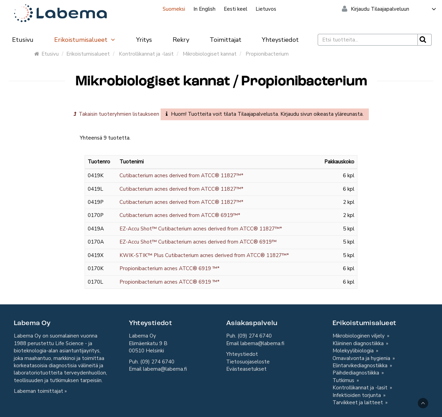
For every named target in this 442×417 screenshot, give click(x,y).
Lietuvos (266, 9)
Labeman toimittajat (38, 391)
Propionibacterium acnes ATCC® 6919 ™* (169, 268)
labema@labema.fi (165, 369)
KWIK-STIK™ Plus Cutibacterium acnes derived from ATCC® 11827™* (204, 255)
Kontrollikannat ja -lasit (146, 53)
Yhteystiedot (280, 40)
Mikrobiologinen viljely (359, 335)
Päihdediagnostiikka (357, 372)
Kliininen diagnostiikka (359, 343)
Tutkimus (344, 380)
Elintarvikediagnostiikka (361, 365)
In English (204, 9)
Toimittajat (225, 40)
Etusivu (22, 40)
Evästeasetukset (246, 369)
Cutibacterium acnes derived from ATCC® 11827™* (181, 175)
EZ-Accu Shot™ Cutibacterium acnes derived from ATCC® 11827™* (200, 228)
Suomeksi (174, 9)
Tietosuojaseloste (248, 361)
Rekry (181, 40)
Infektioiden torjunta (357, 395)
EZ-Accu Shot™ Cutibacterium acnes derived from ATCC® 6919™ (198, 241)
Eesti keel (235, 9)
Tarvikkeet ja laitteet (358, 402)
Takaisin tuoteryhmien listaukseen (116, 114)
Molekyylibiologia (354, 350)
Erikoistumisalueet (85, 40)
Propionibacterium (267, 53)
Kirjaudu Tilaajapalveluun (394, 9)
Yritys (144, 40)
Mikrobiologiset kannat (210, 53)
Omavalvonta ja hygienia (362, 358)
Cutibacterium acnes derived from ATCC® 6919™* (179, 215)
